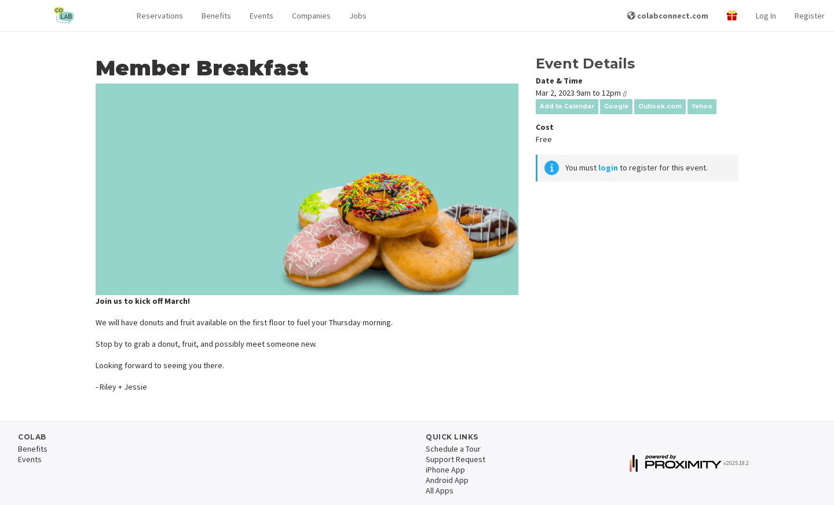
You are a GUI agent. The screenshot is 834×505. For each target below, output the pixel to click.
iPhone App (445, 469)
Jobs (358, 15)
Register (810, 15)
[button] (160, 16)
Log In (766, 15)
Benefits (216, 15)
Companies (311, 15)
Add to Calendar (567, 106)
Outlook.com (660, 106)
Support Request (455, 459)
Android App (447, 480)
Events (261, 15)
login (608, 167)
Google (616, 106)
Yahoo (702, 106)
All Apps (439, 490)
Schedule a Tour (453, 449)
